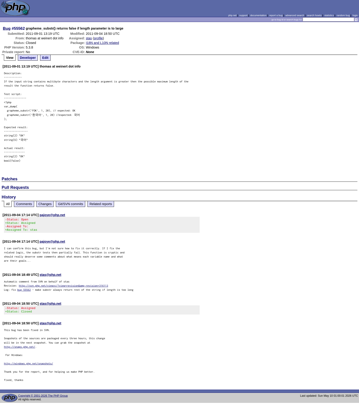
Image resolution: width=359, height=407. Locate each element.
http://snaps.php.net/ (19, 350)
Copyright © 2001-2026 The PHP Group (43, 400)
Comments (24, 204)
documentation (258, 15)
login (355, 15)
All (8, 204)
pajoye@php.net (52, 215)
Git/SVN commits (70, 204)
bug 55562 (24, 292)
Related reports (101, 204)
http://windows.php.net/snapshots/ (28, 367)
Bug (7, 28)
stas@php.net (50, 277)
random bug (343, 15)
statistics (329, 15)
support (243, 15)
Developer (28, 58)
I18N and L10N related (102, 43)
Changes (45, 204)
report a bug (276, 15)
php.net (232, 15)
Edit (45, 58)
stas (89, 38)
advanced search (294, 15)
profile (98, 38)
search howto (314, 15)
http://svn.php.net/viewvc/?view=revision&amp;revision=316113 (63, 288)
